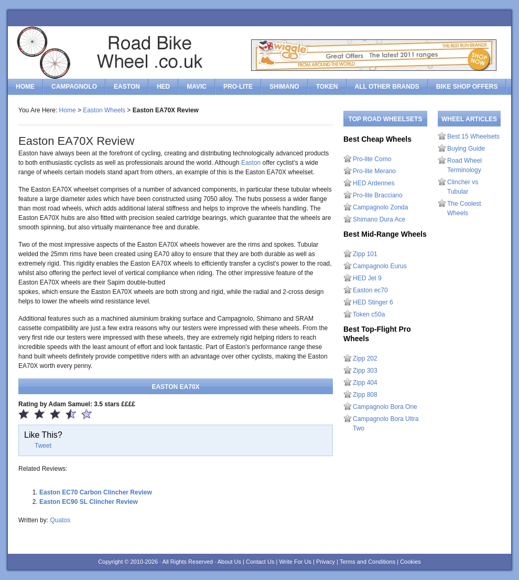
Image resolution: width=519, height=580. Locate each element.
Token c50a (369, 314)
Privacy (325, 561)
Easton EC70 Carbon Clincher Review (95, 492)
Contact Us (260, 561)
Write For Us (295, 561)
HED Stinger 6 (373, 302)
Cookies (410, 561)
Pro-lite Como (372, 159)
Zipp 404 (365, 382)
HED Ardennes (373, 183)
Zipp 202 (365, 358)
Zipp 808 (365, 394)
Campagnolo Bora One (385, 406)
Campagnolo (74, 86)
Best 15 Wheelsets (473, 136)
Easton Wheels (104, 110)
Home (25, 86)
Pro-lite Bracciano (378, 195)
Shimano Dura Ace (379, 219)
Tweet (43, 445)
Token (327, 86)
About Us (229, 561)
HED (163, 86)
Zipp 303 (365, 370)
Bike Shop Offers (467, 86)
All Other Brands (387, 86)
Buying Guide (466, 148)
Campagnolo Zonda (380, 207)
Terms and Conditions (367, 561)
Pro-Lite (238, 86)
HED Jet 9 (367, 278)
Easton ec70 (370, 290)
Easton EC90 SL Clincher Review (88, 501)
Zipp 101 (365, 254)
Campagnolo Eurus (380, 266)
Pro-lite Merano (374, 171)
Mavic (197, 86)
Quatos (60, 520)
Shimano (284, 86)
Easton (127, 86)
